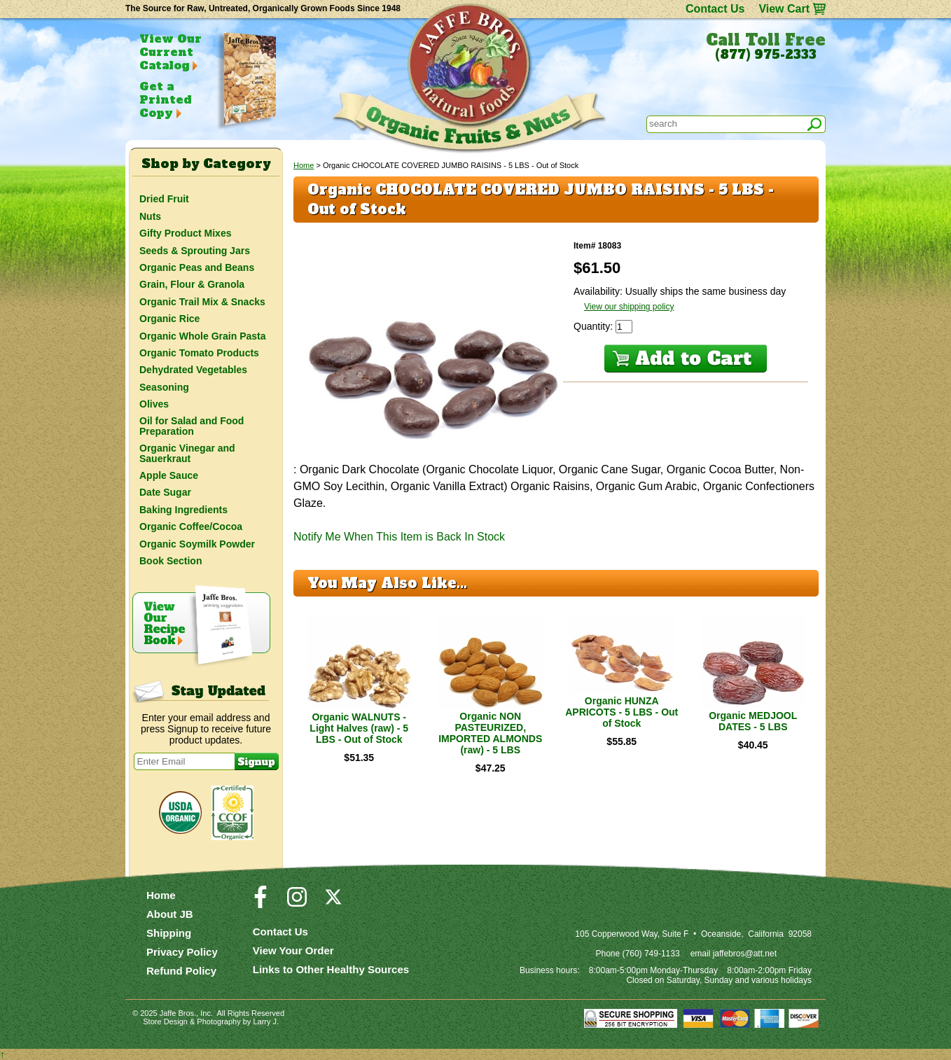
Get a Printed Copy (165, 99)
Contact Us (715, 9)
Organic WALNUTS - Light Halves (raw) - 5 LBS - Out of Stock (359, 728)
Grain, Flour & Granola (191, 284)
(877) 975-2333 (766, 54)
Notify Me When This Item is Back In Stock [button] (399, 537)
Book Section (170, 560)
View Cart (784, 9)
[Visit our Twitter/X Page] (333, 903)
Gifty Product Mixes (185, 233)
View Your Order (293, 950)
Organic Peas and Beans (196, 267)
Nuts (150, 216)
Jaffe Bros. (178, 1013)
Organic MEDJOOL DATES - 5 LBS (753, 721)
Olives (154, 404)
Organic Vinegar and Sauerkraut (187, 452)
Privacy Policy (182, 952)
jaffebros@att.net (745, 953)
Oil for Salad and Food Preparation (191, 425)
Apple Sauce (168, 475)
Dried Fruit (164, 198)
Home (303, 165)
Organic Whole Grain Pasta (202, 336)
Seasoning (164, 387)
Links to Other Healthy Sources (331, 969)
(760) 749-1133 (651, 953)
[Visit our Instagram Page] (297, 903)
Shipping (168, 933)
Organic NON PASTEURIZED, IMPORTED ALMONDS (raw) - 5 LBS (490, 733)
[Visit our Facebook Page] (260, 903)
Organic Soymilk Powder (197, 544)
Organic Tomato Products (199, 352)
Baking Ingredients (183, 509)
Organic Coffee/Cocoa (190, 526)
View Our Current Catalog (170, 52)
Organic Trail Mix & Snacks (202, 301)
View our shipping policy (629, 307)
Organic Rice (169, 318)
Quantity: (595, 326)
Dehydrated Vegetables (193, 369)
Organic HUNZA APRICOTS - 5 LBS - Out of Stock (621, 712)
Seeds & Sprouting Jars (194, 250)
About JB (169, 914)
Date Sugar (165, 492)
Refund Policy (181, 971)
